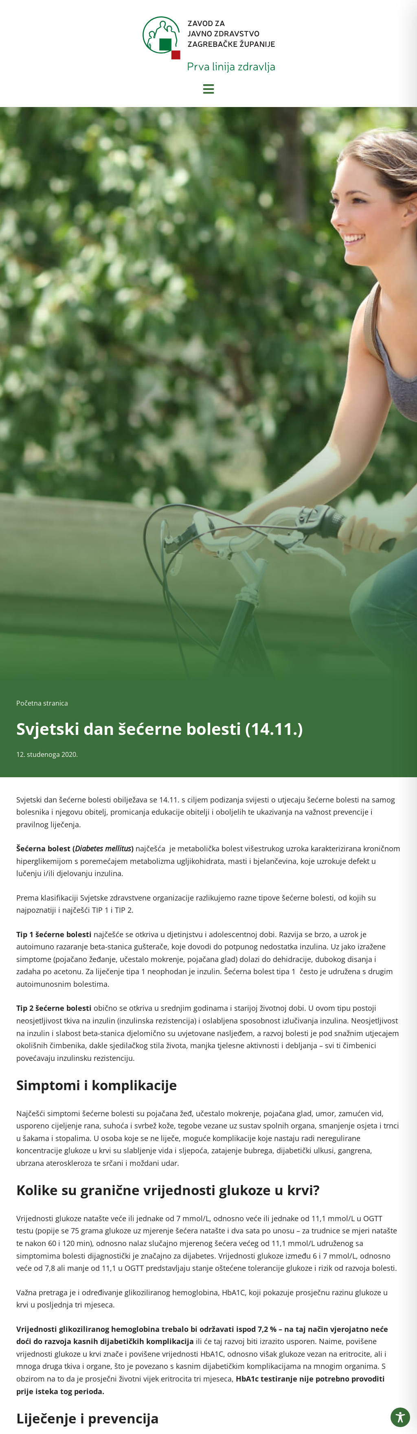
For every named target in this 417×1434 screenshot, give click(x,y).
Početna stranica (42, 703)
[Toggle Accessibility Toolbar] (400, 1417)
